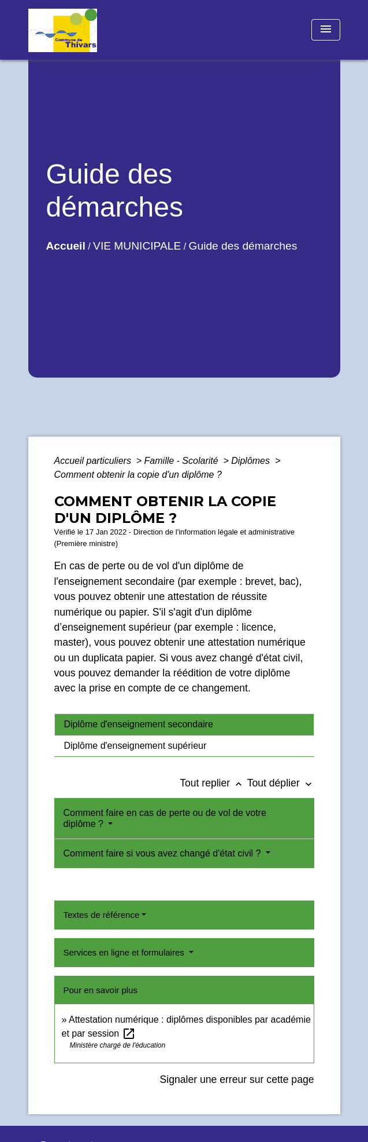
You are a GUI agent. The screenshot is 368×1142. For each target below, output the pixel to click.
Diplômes (251, 461)
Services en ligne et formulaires (125, 952)
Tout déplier (280, 783)
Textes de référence (102, 915)
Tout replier (213, 783)
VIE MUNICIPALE (137, 246)
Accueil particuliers (94, 461)
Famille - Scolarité (182, 461)
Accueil (66, 246)
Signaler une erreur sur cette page (237, 1079)
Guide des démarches (243, 246)
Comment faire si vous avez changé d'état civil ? (163, 853)
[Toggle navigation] (325, 30)
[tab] (184, 724)
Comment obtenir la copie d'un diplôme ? (138, 475)
